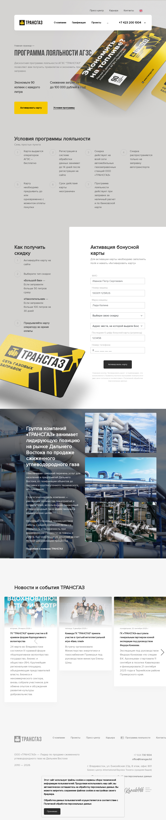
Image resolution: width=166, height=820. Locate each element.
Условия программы (64, 107)
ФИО (94, 275)
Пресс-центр (97, 10)
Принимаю (52, 811)
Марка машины (99, 300)
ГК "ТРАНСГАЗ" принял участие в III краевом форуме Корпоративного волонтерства (28, 637)
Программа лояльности (135, 737)
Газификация (79, 22)
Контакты (129, 10)
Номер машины (100, 287)
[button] (163, 652)
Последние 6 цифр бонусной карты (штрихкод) (117, 332)
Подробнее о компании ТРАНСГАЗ (44, 548)
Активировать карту (31, 107)
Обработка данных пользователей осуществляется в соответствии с (81, 800)
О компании (60, 22)
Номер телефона (101, 344)
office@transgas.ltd (142, 759)
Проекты (96, 22)
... (107, 22)
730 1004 (143, 755)
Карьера (113, 10)
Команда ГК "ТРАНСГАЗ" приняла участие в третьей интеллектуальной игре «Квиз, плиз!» (85, 637)
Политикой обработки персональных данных (67, 803)
